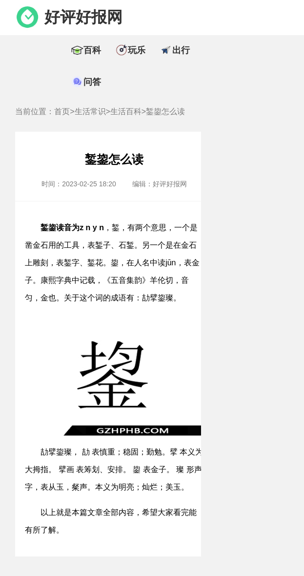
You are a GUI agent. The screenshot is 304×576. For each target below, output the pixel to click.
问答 (92, 82)
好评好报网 (83, 17)
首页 (62, 111)
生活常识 (90, 111)
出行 (181, 50)
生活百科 (126, 111)
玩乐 (136, 50)
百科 (92, 50)
